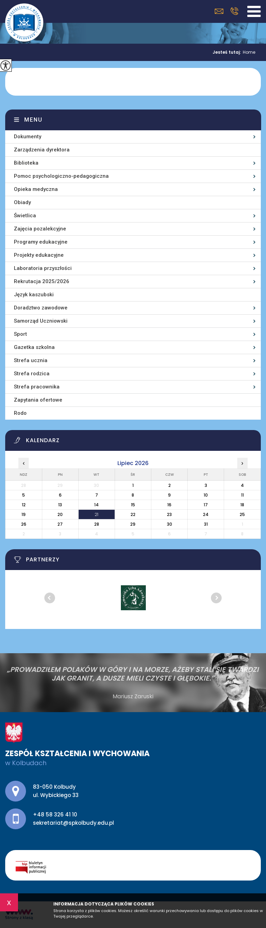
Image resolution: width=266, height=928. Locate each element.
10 (206, 495)
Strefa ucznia (30, 360)
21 (96, 514)
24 (206, 514)
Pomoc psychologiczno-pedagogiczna (61, 176)
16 (169, 505)
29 (132, 524)
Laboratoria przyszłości (43, 268)
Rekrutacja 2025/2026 (41, 281)
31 (206, 524)
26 (23, 524)
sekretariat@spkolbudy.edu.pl (219, 11)
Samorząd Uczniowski (41, 321)
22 (133, 514)
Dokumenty (27, 136)
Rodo (20, 413)
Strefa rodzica (32, 373)
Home (249, 52)
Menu (33, 119)
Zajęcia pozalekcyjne (40, 229)
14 (96, 505)
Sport (20, 334)
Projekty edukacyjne (39, 255)
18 (242, 505)
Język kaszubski (34, 294)
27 (60, 524)
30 (169, 524)
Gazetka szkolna (34, 347)
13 (60, 505)
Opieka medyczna (36, 189)
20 (60, 514)
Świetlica (25, 215)
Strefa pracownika (37, 387)
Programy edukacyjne (41, 242)
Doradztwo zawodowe (41, 308)
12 (24, 505)
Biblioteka (26, 163)
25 (242, 514)
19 (23, 514)
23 (169, 514)
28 (96, 524)
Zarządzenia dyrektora (42, 150)
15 (133, 505)
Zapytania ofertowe (38, 400)
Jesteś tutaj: (228, 52)
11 (242, 495)
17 (206, 505)
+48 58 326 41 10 (234, 11)
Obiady (22, 202)
